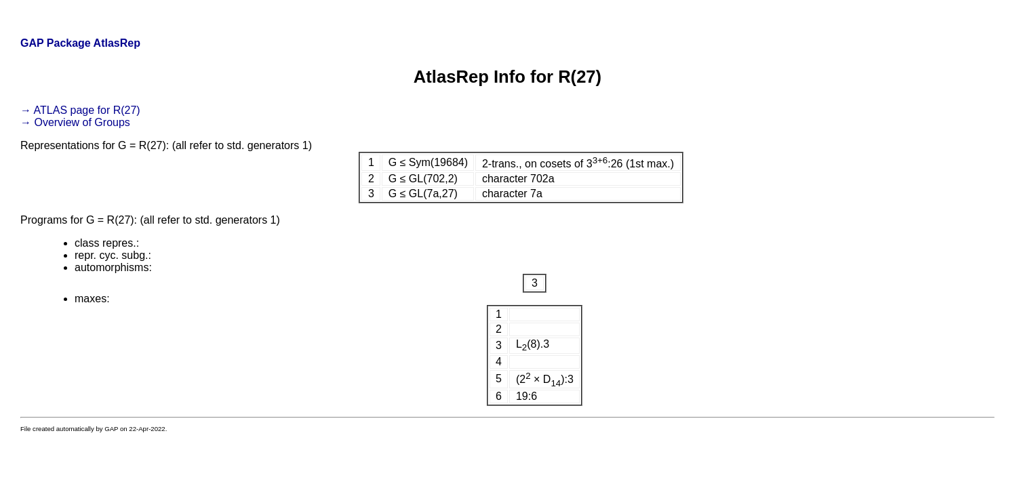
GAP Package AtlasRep (80, 43)
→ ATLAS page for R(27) (80, 110)
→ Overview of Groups (75, 122)
